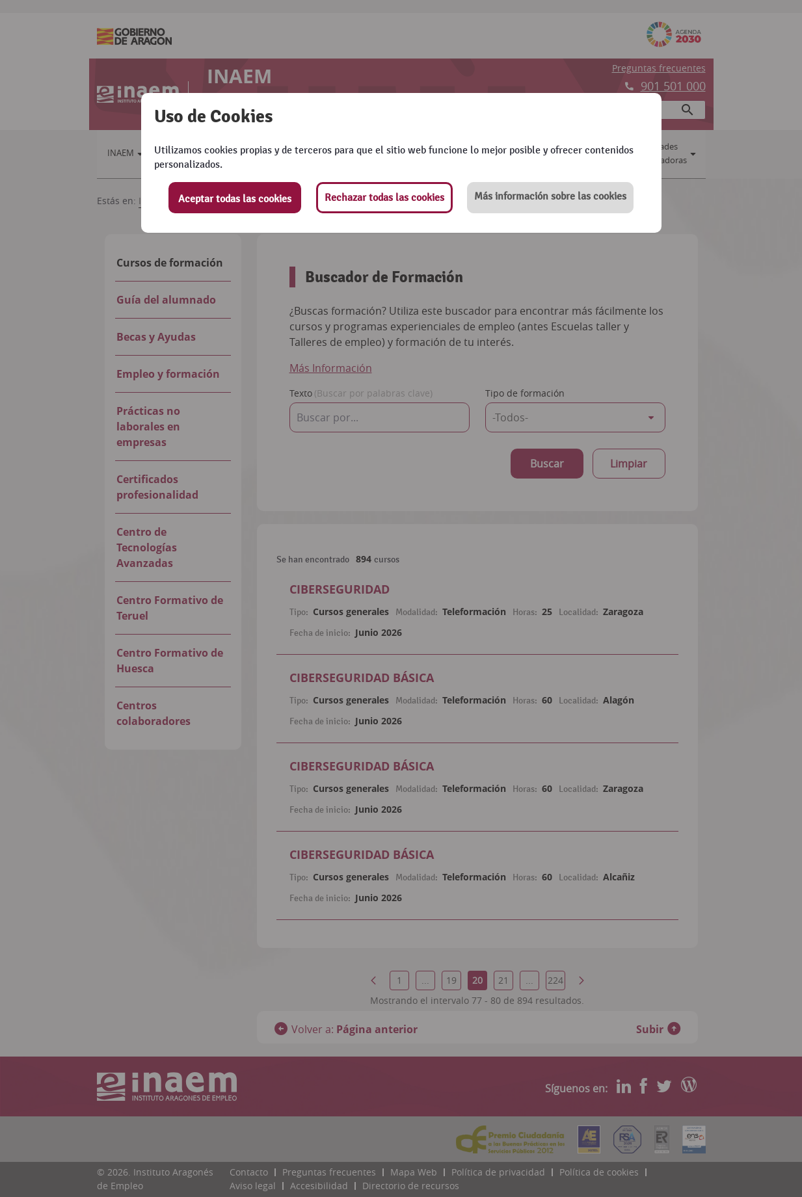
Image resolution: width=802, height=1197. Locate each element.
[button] (550, 197)
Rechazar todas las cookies (384, 197)
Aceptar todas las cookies (234, 198)
